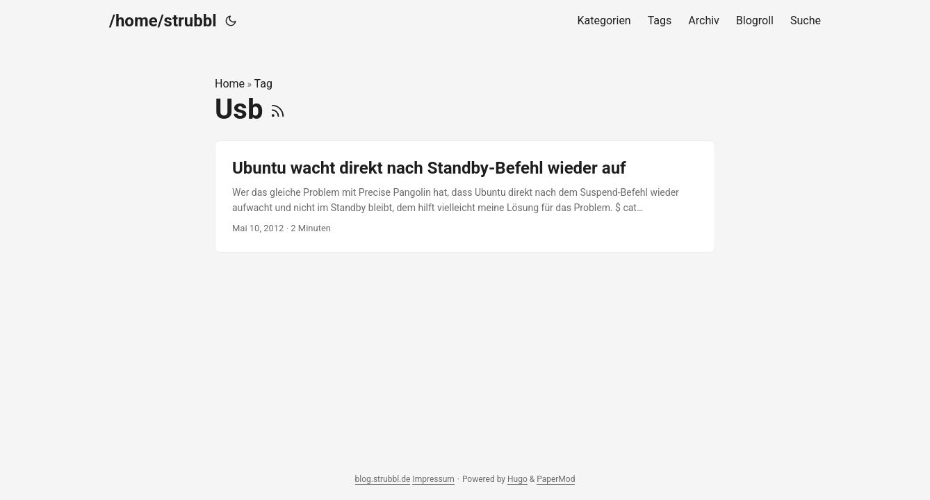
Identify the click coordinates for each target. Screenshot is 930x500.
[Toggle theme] (230, 21)
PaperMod (556, 479)
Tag (263, 83)
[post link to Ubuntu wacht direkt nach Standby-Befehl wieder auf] (465, 197)
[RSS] (278, 109)
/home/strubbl (163, 21)
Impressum (433, 479)
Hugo (517, 479)
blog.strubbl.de (383, 479)
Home (230, 83)
